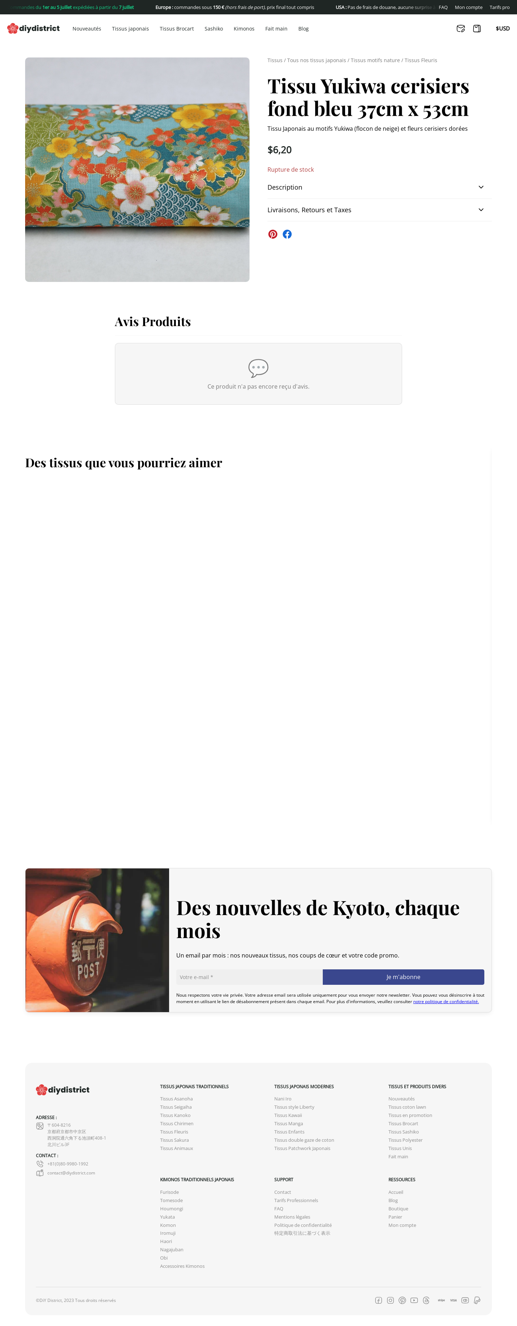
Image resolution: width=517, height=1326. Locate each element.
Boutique (398, 1208)
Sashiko (214, 29)
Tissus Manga (288, 1123)
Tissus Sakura (174, 1140)
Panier (395, 1217)
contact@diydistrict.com (65, 1173)
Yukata (167, 1217)
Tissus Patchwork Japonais (302, 1148)
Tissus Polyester (405, 1140)
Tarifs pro (500, 7)
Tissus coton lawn (407, 1107)
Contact (282, 1192)
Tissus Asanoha (176, 1099)
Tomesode (171, 1200)
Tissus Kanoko (175, 1115)
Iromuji (168, 1233)
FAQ (443, 7)
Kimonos (244, 29)
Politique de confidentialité (303, 1225)
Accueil (395, 1192)
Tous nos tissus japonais (316, 60)
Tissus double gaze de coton (304, 1140)
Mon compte (469, 7)
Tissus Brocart (177, 29)
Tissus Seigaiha (176, 1107)
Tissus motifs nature (375, 60)
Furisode (169, 1192)
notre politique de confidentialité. (446, 1001)
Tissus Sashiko (403, 1132)
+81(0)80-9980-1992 (62, 1164)
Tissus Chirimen (177, 1123)
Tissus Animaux (176, 1148)
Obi (164, 1258)
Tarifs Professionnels (296, 1200)
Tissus (275, 60)
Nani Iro (283, 1099)
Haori (166, 1241)
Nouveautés (87, 29)
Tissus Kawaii (288, 1115)
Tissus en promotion (410, 1115)
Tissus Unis (400, 1148)
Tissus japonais (130, 29)
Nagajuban (171, 1249)
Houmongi (171, 1208)
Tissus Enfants (289, 1132)
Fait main (276, 29)
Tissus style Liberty (294, 1107)
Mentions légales (292, 1217)
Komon (168, 1225)
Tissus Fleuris (421, 60)
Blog (303, 29)
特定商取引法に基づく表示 (302, 1233)
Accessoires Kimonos (182, 1266)
